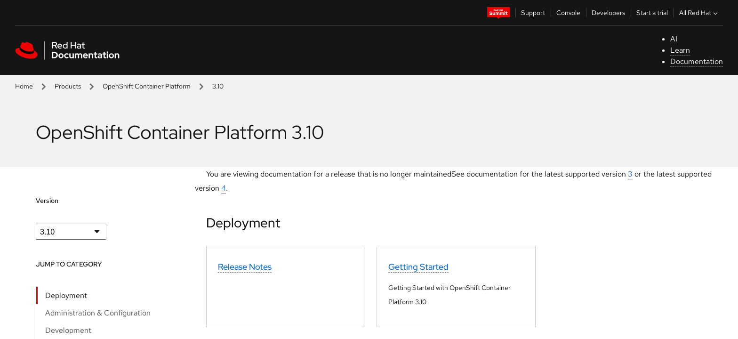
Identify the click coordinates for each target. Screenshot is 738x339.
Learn (680, 50)
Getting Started (418, 266)
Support (533, 12)
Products (68, 86)
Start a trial (652, 12)
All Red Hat (699, 12)
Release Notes (245, 266)
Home (24, 86)
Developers (608, 12)
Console (568, 12)
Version (47, 200)
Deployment (66, 295)
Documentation (696, 61)
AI (673, 39)
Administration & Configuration (98, 313)
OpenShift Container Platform (147, 86)
